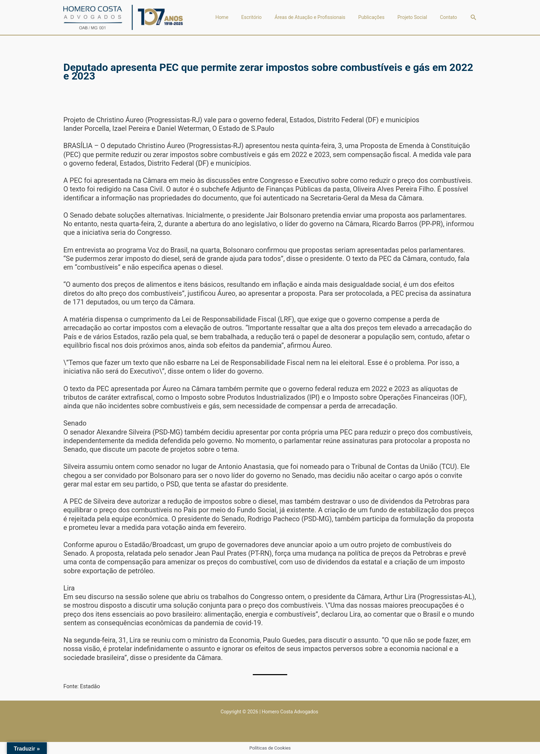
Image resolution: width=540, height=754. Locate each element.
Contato (449, 17)
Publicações (378, 17)
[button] (473, 17)
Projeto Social (416, 17)
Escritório (263, 17)
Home (236, 17)
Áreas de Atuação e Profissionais (319, 17)
